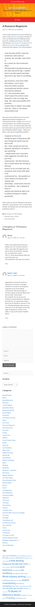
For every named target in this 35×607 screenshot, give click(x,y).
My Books (5, 468)
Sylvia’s (17, 83)
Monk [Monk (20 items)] (5, 576)
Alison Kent (25, 121)
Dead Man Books (8, 408)
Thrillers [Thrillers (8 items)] (25, 588)
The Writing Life (7, 520)
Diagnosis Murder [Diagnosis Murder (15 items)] (10, 564)
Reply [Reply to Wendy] (6, 263)
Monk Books (6, 458)
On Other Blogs (17, 214)
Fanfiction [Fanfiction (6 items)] (8, 567)
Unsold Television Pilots (10, 538)
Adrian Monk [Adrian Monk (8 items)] (6, 556)
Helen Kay (12, 126)
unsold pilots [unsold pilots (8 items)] (18, 598)
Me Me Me (5, 455)
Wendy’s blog (15, 37)
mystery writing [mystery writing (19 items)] (17, 576)
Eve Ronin (5, 415)
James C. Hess (12, 273)
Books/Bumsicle (7, 400)
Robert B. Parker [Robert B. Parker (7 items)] (18, 580)
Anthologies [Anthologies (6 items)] (28, 555)
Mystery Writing (7, 475)
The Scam (5, 515)
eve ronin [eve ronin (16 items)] (23, 563)
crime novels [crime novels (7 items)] (5, 561)
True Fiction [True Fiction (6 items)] (4, 591)
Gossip (4, 433)
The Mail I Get (7, 510)
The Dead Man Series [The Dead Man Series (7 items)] (23, 586)
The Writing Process (9, 523)
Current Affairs (7, 405)
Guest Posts (6, 435)
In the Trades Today (8, 440)
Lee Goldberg (17, 8)
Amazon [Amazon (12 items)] (13, 555)
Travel (4, 528)
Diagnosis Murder (8, 410)
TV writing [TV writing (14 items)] (10, 598)
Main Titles (6, 450)
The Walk (5, 518)
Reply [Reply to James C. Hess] (6, 318)
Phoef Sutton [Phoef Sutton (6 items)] (28, 577)
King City (5, 445)
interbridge (27, 604)
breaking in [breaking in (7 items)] (27, 558)
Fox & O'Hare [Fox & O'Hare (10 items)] (15, 567)
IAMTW (4, 438)
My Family (7, 214)
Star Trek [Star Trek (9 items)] (15, 586)
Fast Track (5, 423)
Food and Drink (7, 428)
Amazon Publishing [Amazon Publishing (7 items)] (21, 556)
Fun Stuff (5, 430)
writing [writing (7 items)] (24, 598)
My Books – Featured (9, 470)
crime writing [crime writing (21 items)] (16, 560)
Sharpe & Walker (7, 495)
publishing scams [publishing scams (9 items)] (7, 580)
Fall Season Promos (8, 418)
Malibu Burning (7, 453)
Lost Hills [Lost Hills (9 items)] (15, 573)
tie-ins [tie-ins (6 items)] (29, 588)
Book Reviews (7, 395)
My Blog (5, 465)
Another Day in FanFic (11, 216)
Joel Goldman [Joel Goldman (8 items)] (16, 570)
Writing (4, 543)
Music (4, 463)
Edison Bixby (6, 413)
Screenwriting (7, 490)
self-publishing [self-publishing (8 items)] (20, 583)
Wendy (16, 136)
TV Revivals (6, 533)
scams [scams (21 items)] (25, 580)
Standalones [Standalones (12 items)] (7, 586)
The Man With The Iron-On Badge (13, 513)
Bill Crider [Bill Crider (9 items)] (5, 558)
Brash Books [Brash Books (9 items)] (20, 558)
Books (4, 398)
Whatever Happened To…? (11, 540)
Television (5, 498)
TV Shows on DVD (8, 535)
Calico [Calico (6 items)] (31, 558)
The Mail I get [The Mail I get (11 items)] (11, 588)
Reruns (4, 485)
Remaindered (6, 483)
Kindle (4, 443)
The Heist (5, 503)
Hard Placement (9, 219)
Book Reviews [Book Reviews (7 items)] (12, 558)
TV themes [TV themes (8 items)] (24, 595)
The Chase (5, 500)
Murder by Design (8, 460)
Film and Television (8, 425)
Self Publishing (7, 493)
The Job (4, 508)
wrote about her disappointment (21, 43)
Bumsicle (5, 403)
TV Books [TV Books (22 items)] (13, 591)
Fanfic (4, 420)
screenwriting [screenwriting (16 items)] (8, 583)
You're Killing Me (7, 545)
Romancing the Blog (12, 45)
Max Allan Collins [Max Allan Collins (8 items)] (23, 573)
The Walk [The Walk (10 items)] (19, 588)
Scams (4, 488)
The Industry (6, 505)
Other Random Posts (9, 480)
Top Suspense (7, 525)
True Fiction (6, 530)
